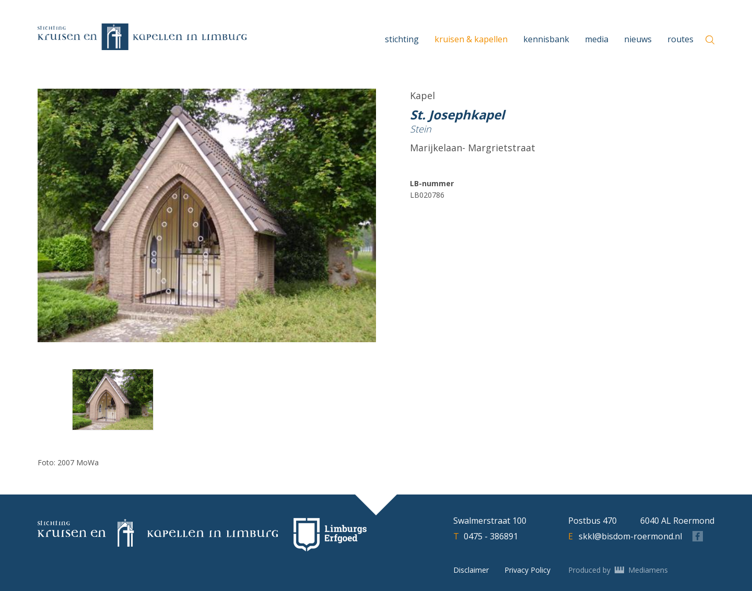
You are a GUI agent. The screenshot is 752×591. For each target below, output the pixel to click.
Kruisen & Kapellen (471, 39)
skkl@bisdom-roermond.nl (630, 536)
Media (596, 39)
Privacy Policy (527, 570)
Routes (680, 39)
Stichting (402, 39)
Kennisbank (546, 39)
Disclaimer (471, 570)
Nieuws (638, 39)
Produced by (618, 570)
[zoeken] (710, 39)
